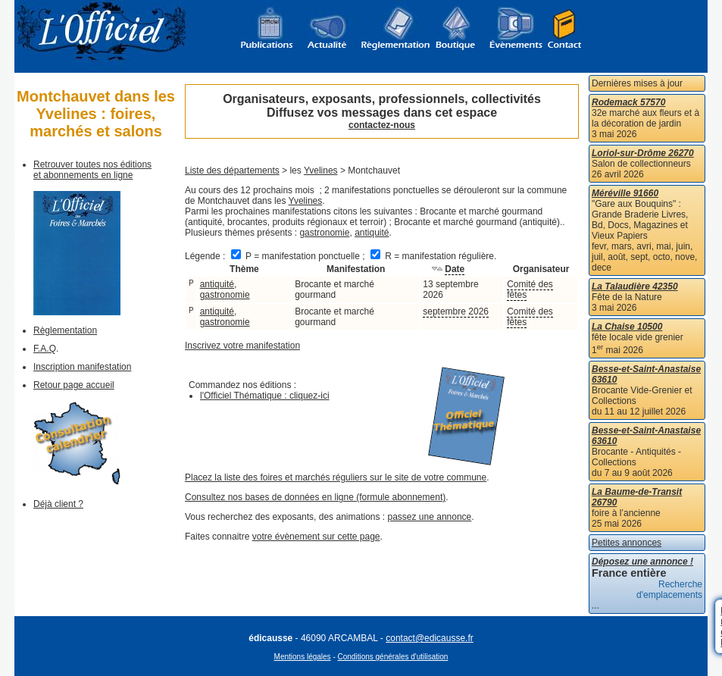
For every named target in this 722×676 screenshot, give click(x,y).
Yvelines (321, 170)
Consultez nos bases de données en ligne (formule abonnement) (315, 497)
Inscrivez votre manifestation (242, 345)
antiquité (372, 232)
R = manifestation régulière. (433, 256)
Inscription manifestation (82, 366)
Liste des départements (232, 170)
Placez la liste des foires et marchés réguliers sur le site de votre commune (335, 477)
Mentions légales (302, 657)
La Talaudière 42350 (635, 286)
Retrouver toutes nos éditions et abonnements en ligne (92, 169)
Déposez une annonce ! (642, 561)
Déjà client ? (58, 504)
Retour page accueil (73, 385)
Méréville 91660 (625, 193)
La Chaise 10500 (627, 326)
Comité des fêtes (530, 289)
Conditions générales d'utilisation (393, 657)
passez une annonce (430, 517)
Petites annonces (626, 542)
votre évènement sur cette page (316, 536)
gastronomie (324, 232)
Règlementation (65, 330)
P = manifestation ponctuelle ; (299, 256)
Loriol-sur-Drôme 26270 (643, 153)
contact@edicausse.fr (430, 638)
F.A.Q (44, 348)
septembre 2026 (456, 311)
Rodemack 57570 (628, 102)
